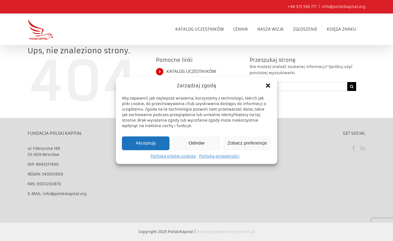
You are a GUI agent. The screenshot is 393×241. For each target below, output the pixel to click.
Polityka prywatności (219, 156)
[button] (268, 85)
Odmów (196, 143)
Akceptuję (146, 143)
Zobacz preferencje (247, 143)
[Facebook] (353, 147)
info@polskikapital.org (343, 6)
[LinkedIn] (362, 147)
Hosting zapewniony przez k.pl (226, 231)
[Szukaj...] (298, 85)
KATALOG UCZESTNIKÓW (191, 71)
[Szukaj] (351, 85)
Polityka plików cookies (173, 156)
